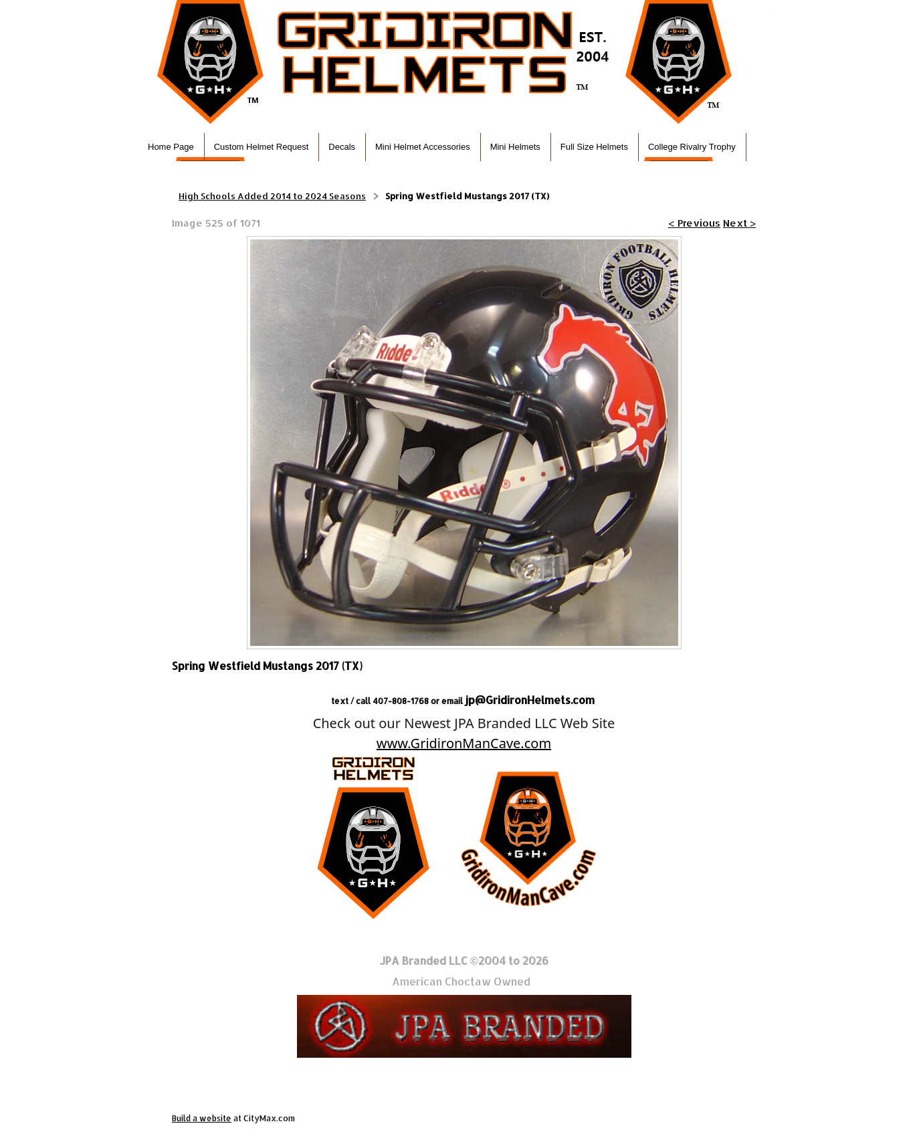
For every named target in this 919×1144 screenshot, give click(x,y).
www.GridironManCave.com (464, 743)
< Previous (694, 223)
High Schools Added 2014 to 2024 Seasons (272, 196)
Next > (739, 223)
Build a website (201, 1118)
